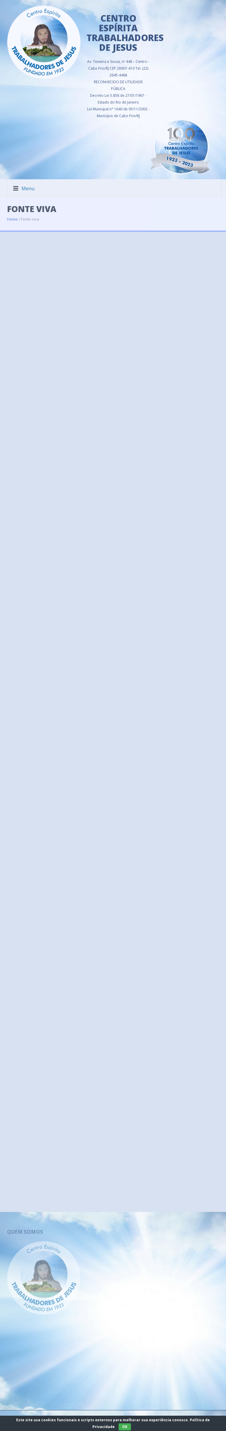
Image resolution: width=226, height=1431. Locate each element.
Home (12, 215)
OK (124, 1426)
